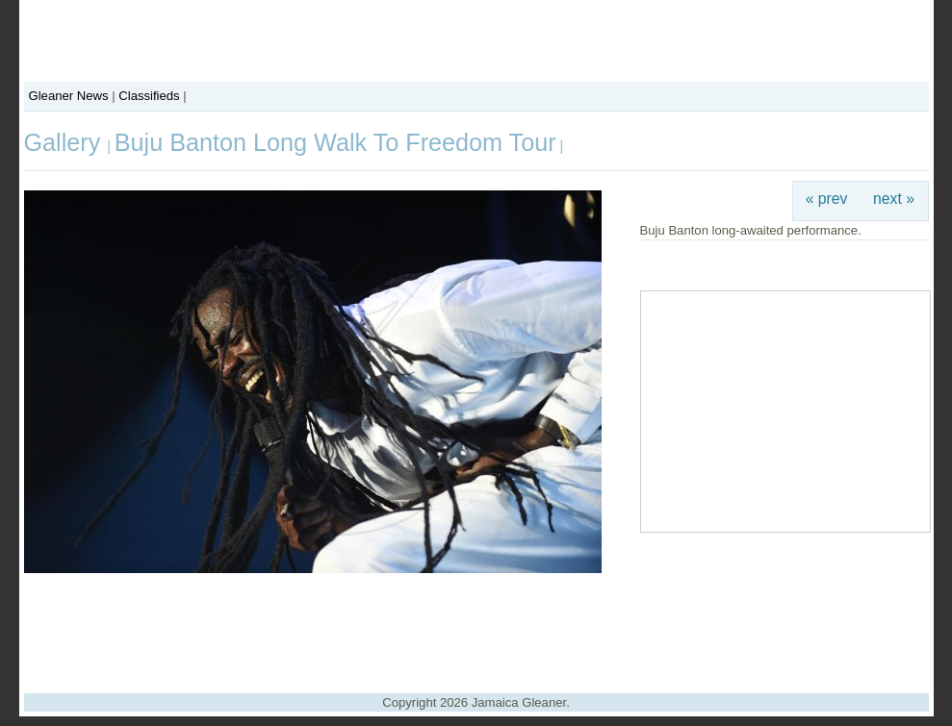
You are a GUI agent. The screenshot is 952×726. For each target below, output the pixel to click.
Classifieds (148, 95)
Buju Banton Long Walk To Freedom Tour (335, 142)
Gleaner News (69, 95)
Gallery (66, 142)
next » (893, 198)
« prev (827, 198)
